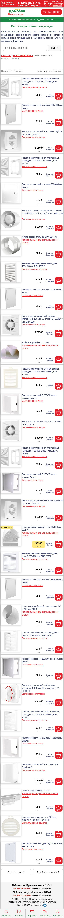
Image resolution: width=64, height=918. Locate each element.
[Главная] (17, 11)
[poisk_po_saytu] (25, 48)
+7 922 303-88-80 (22, 888)
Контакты (57, 913)
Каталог (19, 913)
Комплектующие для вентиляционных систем (40, 241)
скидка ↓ (58, 71)
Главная (6, 913)
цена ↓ (49, 71)
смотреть (50, 20)
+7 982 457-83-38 (22, 895)
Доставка (44, 913)
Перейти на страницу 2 (48, 872)
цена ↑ (40, 71)
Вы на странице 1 (16, 872)
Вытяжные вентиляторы (33, 137)
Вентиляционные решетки (34, 87)
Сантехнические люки (32, 111)
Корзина (32, 913)
